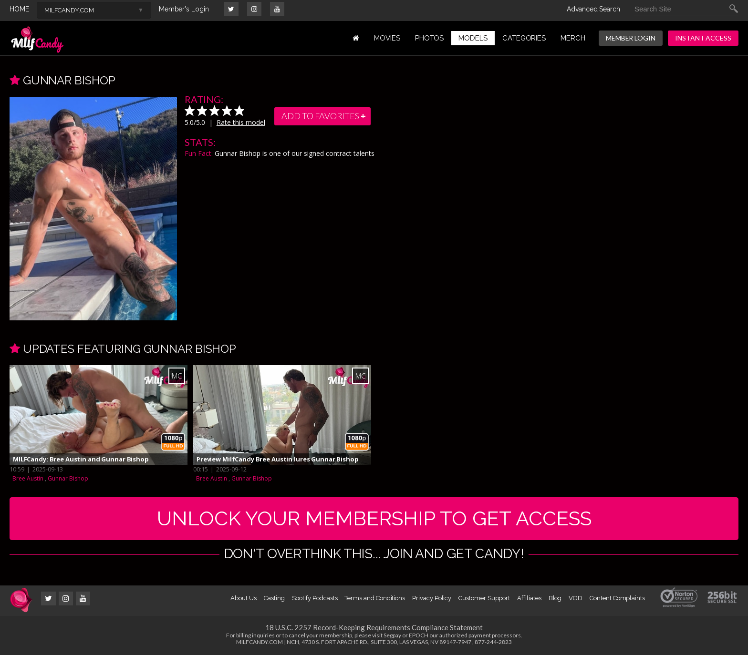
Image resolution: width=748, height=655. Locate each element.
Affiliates (529, 598)
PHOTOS (429, 38)
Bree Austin (27, 478)
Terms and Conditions (374, 598)
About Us (243, 598)
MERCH (573, 38)
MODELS (473, 38)
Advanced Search (593, 9)
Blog (555, 598)
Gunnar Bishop (68, 478)
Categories (524, 38)
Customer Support (484, 598)
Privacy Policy (431, 598)
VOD (575, 598)
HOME (19, 9)
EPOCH (418, 635)
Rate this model (241, 122)
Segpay (392, 635)
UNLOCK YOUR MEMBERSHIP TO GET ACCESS (374, 518)
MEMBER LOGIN (630, 38)
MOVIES (387, 38)
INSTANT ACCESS (703, 38)
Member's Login (184, 9)
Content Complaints (617, 598)
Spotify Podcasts (315, 598)
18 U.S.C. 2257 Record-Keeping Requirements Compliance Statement (374, 627)
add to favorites (324, 116)
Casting (274, 598)
